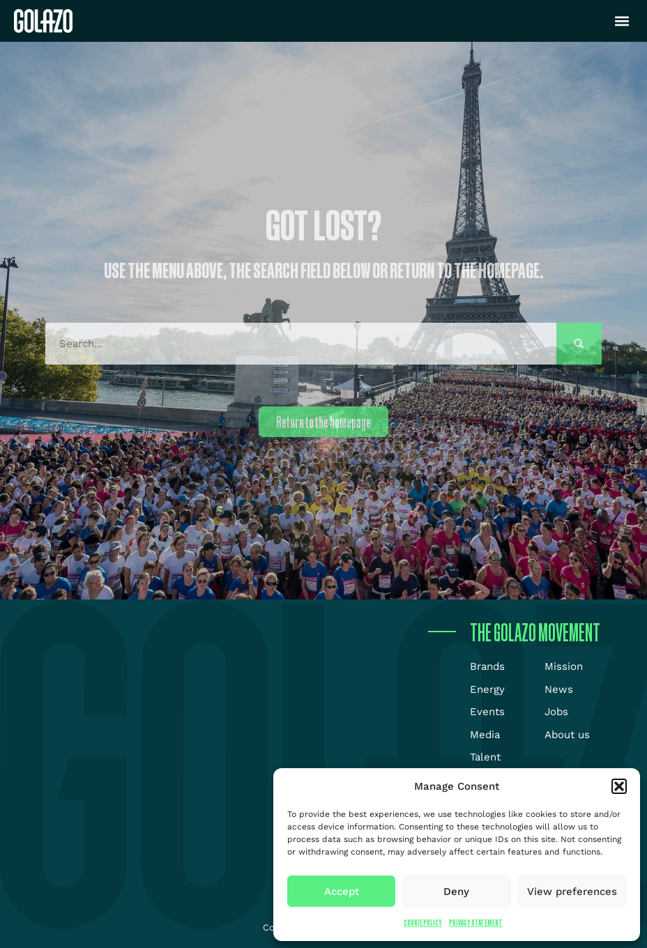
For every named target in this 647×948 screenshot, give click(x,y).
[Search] (579, 344)
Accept (341, 891)
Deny (456, 891)
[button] (619, 786)
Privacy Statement (476, 922)
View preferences (572, 891)
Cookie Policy (423, 922)
